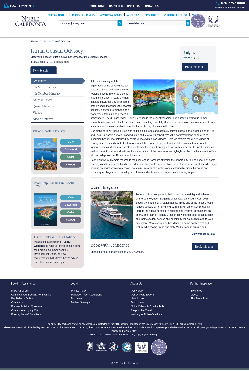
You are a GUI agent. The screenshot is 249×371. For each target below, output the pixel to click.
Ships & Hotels (57, 15)
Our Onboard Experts (143, 295)
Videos (37, 112)
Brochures (152, 15)
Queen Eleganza (43, 106)
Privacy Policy (79, 290)
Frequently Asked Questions (27, 307)
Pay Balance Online (22, 299)
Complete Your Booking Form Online (32, 295)
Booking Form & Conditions (26, 315)
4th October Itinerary (47, 93)
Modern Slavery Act (82, 303)
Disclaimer (77, 299)
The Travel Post (200, 299)
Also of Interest (43, 119)
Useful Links (138, 299)
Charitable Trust (175, 15)
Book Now (97, 6)
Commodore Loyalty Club (25, 311)
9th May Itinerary (44, 87)
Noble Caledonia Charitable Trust (149, 307)
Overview (39, 80)
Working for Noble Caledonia (147, 315)
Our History (137, 290)
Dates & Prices (43, 100)
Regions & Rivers (83, 15)
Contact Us (151, 6)
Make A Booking (20, 290)
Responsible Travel (141, 311)
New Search (40, 70)
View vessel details (203, 234)
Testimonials (138, 303)
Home (34, 41)
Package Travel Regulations (87, 295)
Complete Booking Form (124, 6)
